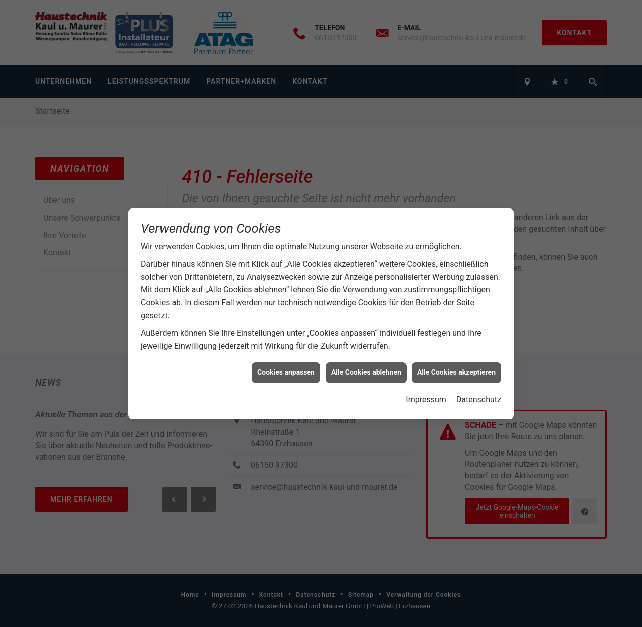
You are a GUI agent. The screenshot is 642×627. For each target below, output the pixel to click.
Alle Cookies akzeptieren (456, 370)
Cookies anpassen (286, 370)
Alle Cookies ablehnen (366, 370)
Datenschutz (478, 397)
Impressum (426, 397)
